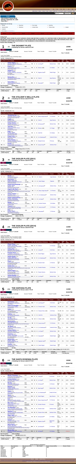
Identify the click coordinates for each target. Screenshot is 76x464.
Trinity (13, 120)
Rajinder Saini (41, 72)
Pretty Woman (15, 322)
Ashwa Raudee (12, 275)
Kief (9, 399)
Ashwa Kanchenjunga (14, 184)
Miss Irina (10, 402)
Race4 (33, 33)
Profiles (39, 11)
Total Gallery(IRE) (11, 133)
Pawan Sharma (41, 272)
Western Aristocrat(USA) (12, 181)
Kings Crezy (11, 136)
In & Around (60, 11)
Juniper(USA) (10, 376)
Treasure (10, 206)
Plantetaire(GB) (10, 267)
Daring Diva (11, 77)
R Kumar (52, 140)
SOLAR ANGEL (18, 246)
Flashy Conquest (16, 380)
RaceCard (21, 25)
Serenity (16, 211)
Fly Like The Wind (19, 392)
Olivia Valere (19, 416)
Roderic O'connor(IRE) (12, 271)
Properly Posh (12, 252)
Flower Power (12, 244)
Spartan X (10, 411)
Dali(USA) (9, 120)
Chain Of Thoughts (13, 305)
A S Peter (40, 64)
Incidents (4, 29)
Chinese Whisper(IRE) (12, 83)
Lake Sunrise (14, 124)
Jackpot (66, 27)
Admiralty (9, 186)
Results (3, 25)
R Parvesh (40, 384)
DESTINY (19, 400)
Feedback (36, 459)
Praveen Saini (41, 262)
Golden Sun (11, 266)
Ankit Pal (40, 132)
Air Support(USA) (11, 144)
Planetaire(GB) (10, 190)
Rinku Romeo (11, 140)
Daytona (14, 137)
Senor (9, 395)
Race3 (24, 33)
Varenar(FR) (10, 253)
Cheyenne (19, 327)
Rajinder (52, 181)
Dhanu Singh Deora (42, 116)
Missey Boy (11, 430)
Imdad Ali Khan (53, 137)
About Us (32, 459)
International (70, 11)
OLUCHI (15, 345)
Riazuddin (40, 83)
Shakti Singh (53, 72)
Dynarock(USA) (15, 199)
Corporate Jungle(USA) (12, 72)
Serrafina (18, 276)
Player (9, 261)
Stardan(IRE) (10, 116)
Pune (62, 9)
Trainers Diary (51, 27)
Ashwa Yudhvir (12, 193)
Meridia (10, 383)
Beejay (10, 202)
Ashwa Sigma (12, 62)
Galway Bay (11, 249)
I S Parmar (52, 211)
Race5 (43, 33)
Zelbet (9, 309)
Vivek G (40, 78)
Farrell (9, 143)
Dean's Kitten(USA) (11, 426)
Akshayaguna (12, 321)
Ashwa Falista (12, 330)
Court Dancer (18, 207)
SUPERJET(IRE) (20, 412)
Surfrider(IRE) (10, 384)
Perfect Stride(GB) (11, 341)
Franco (10, 66)
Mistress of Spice (17, 78)
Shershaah (11, 179)
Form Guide (34, 25)
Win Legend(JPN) (11, 302)
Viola (13, 186)
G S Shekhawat (41, 137)
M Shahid (40, 431)
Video (47, 11)
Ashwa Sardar (12, 256)
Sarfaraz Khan (53, 144)
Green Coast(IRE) (11, 306)
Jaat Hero (10, 126)
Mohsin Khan (53, 63)
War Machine (17, 302)
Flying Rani (15, 331)
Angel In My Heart (13, 189)
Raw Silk (16, 341)
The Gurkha (10, 199)
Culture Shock (16, 67)
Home (74, 11)
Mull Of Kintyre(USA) (11, 207)
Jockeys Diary (35, 27)
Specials (65, 11)
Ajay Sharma (53, 78)
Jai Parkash (41, 303)
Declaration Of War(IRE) (12, 127)
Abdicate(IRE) (16, 315)
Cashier (10, 344)
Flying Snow (16, 388)
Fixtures (43, 11)
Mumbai (59, 9)
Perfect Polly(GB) (18, 426)
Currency (10, 334)
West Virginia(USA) (11, 211)
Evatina (17, 271)
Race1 (5, 33)
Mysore (55, 9)
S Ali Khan (52, 250)
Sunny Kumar (41, 144)
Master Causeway (13, 375)
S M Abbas (52, 203)
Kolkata (70, 9)
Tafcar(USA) (16, 258)
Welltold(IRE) (19, 72)
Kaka (9, 131)
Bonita (9, 176)
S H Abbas (52, 67)
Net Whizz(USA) (11, 345)
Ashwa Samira (12, 123)
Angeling (16, 306)
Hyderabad (66, 9)
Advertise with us (42, 459)
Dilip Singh (40, 388)
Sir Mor (10, 317)
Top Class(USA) (10, 78)
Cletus (9, 391)
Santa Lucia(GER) (16, 250)
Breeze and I (19, 181)
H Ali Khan (52, 302)
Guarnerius (11, 301)
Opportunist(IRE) (11, 67)
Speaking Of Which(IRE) (12, 276)
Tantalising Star (12, 115)
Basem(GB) (10, 137)
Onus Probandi (17, 262)
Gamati (10, 419)
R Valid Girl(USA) (17, 310)
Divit (9, 210)
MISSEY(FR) (19, 431)
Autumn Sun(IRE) (17, 267)
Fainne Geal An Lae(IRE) (17, 376)
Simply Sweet (16, 190)
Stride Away (11, 339)
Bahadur (10, 386)
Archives (50, 11)
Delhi (74, 9)
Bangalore (51, 9)
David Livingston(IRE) (11, 392)
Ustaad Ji (10, 70)
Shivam (39, 67)
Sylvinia (14, 396)
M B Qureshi (41, 124)
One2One (51, 25)
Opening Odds (5, 27)
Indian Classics (34, 11)
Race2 (15, 33)
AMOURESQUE (16, 384)
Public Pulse (55, 11)
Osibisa (10, 314)
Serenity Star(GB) (19, 408)
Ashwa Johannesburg (14, 197)
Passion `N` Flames (16, 116)
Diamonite (18, 83)
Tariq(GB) (9, 124)
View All (70, 33)
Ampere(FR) (10, 250)
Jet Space (10, 326)
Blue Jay (15, 203)
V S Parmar (52, 116)
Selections (21, 27)
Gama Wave (11, 82)
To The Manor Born (16, 253)
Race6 (52, 33)
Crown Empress (17, 144)
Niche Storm (11, 424)
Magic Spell (11, 415)
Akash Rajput (42, 181)
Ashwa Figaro (12, 270)
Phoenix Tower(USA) (11, 246)
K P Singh (52, 128)
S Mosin (40, 250)
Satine (16, 133)
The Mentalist (11, 407)
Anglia (9, 119)
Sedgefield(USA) (11, 203)
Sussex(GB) (10, 331)
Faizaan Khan (41, 310)
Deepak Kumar (41, 140)
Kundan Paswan (42, 203)
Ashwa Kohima (12, 379)
